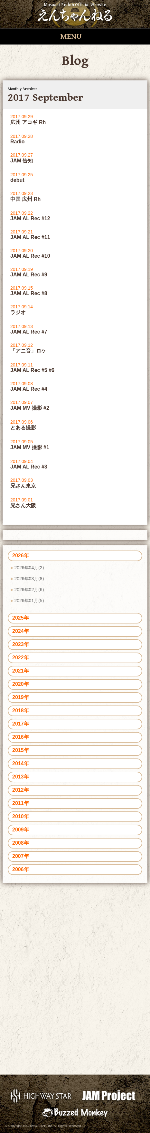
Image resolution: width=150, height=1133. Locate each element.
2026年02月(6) (29, 589)
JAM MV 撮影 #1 (29, 447)
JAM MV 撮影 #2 (29, 408)
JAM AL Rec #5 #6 (32, 370)
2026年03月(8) (29, 578)
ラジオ (18, 312)
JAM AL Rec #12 (30, 218)
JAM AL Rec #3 (28, 466)
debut (17, 180)
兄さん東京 (23, 486)
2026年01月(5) (29, 600)
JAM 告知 (21, 160)
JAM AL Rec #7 (28, 332)
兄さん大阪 (23, 505)
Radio (17, 141)
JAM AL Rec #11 (30, 237)
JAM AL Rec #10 (30, 256)
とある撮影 (23, 427)
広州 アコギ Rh (28, 122)
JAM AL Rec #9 (28, 274)
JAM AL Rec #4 (28, 389)
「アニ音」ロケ (28, 351)
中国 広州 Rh (25, 199)
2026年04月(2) (29, 567)
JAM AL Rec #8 (28, 293)
